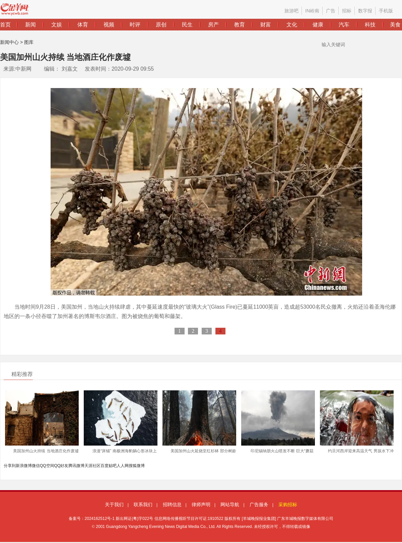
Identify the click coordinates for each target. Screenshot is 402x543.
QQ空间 (47, 465)
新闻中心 (9, 42)
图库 (29, 42)
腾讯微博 (76, 465)
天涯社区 (92, 465)
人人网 (123, 465)
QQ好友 (61, 465)
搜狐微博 (137, 465)
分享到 (10, 465)
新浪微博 (24, 465)
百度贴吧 (108, 465)
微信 (36, 465)
